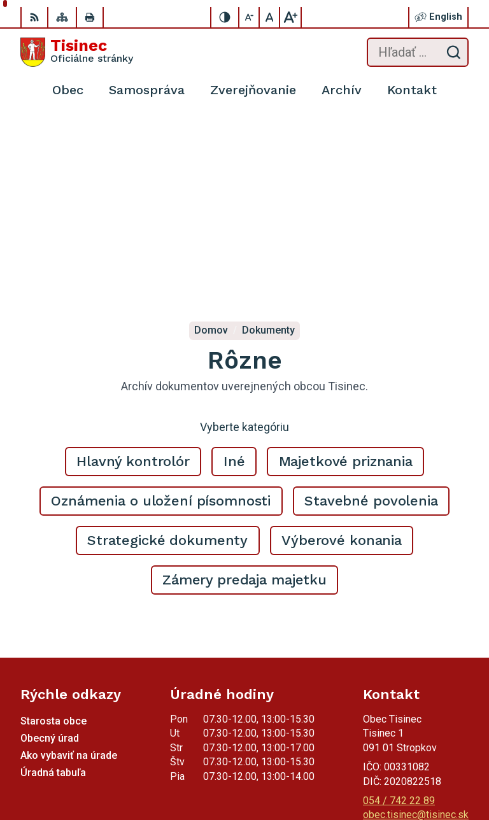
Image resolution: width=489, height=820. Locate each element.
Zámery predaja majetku (244, 386)
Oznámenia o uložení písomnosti (161, 307)
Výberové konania (341, 347)
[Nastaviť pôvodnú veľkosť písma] (270, 17)
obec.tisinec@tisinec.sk (416, 621)
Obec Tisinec (439, 770)
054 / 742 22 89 (399, 607)
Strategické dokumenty (167, 347)
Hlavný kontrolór (133, 268)
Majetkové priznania (346, 268)
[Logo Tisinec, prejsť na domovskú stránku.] (76, 52)
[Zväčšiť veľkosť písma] (290, 17)
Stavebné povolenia (371, 307)
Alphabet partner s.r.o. (421, 753)
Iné (234, 268)
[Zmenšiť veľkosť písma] (249, 17)
